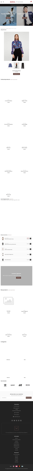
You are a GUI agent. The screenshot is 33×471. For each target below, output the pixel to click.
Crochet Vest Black (8, 100)
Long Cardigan (24, 124)
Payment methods (16, 444)
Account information (16, 454)
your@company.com (17, 416)
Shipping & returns (16, 445)
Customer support (16, 447)
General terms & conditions (17, 439)
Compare (16, 460)
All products (16, 461)
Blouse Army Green (24, 171)
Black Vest (8, 147)
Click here (18, 277)
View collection (14, 79)
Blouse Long (8, 194)
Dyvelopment (26, 468)
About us (16, 438)
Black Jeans (24, 334)
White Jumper (24, 147)
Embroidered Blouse (8, 171)
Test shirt (8, 311)
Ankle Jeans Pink (8, 334)
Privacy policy (17, 442)
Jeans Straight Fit (24, 311)
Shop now (8, 17)
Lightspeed (19, 468)
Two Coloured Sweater (8, 124)
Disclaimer (16, 441)
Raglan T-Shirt (24, 100)
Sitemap (16, 448)
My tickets (16, 457)
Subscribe (29, 397)
